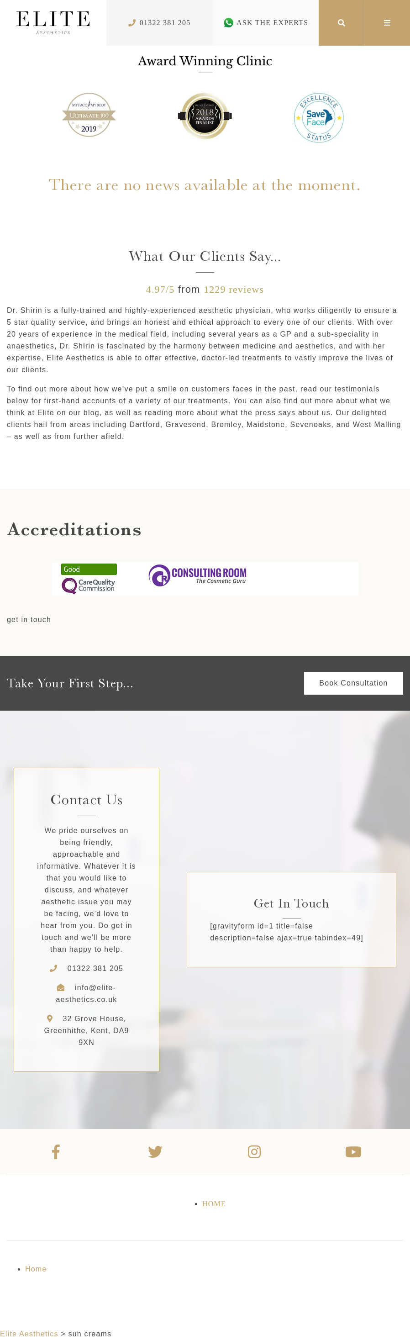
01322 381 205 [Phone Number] (159, 22)
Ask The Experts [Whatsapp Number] (265, 22)
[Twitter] (155, 1152)
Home (214, 1204)
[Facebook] (56, 1152)
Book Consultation (353, 683)
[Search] (341, 23)
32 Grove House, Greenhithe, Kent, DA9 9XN (86, 1030)
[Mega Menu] (387, 23)
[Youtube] (353, 1152)
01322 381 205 (95, 968)
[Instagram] (254, 1152)
